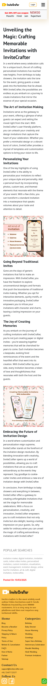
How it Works (7, 652)
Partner (5, 655)
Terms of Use (7, 641)
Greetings (29, 637)
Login (33, 4)
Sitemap (5, 659)
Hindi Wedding (31, 652)
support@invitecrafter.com (12, 669)
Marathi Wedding (32, 648)
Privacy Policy (7, 630)
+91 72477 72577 (9, 672)
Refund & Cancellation (11, 644)
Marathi (10, 15)
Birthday (28, 623)
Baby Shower (30, 627)
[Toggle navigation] (43, 4)
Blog (3, 623)
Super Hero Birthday (33, 641)
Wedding (28, 634)
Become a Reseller (9, 627)
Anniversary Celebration (35, 644)
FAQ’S (4, 648)
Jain (26, 15)
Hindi (19, 15)
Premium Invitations (33, 655)
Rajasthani (36, 15)
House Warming (31, 630)
